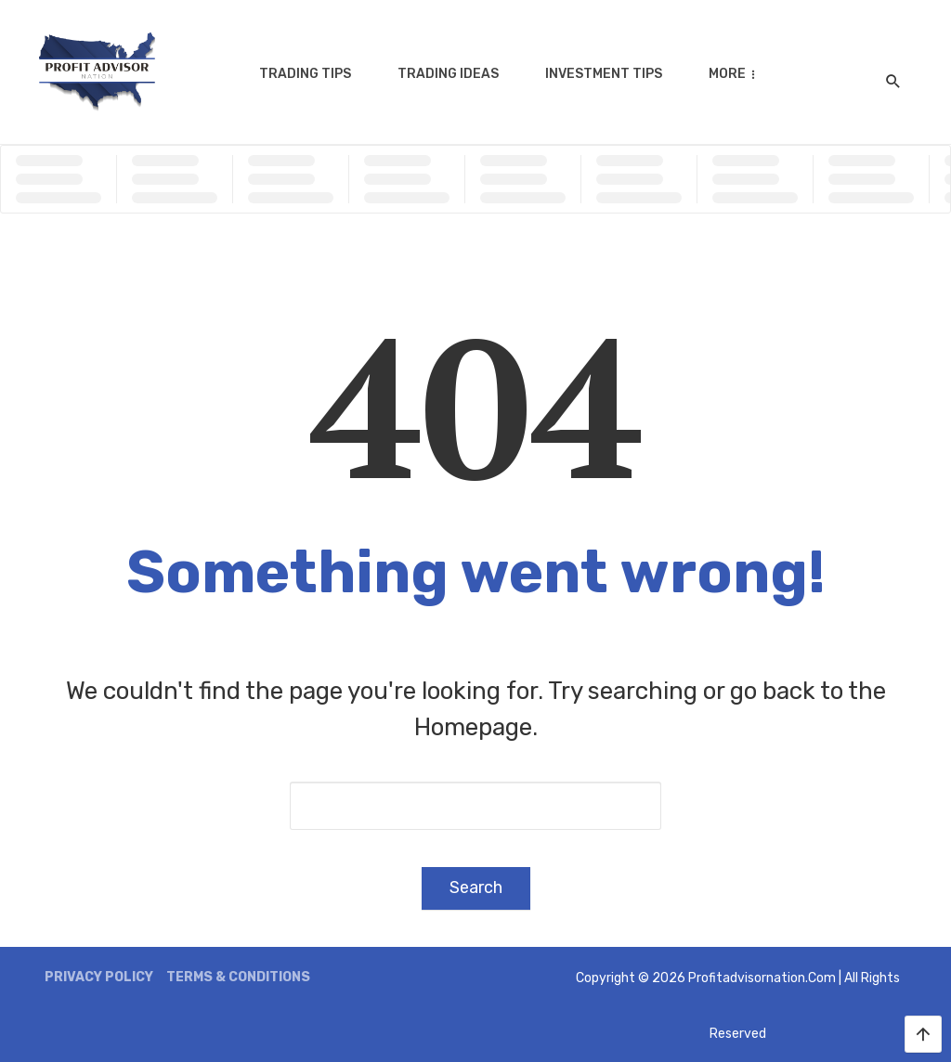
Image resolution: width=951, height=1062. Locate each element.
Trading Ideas (448, 74)
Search (475, 887)
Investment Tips (603, 74)
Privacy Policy (99, 977)
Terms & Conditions (238, 977)
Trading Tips (305, 74)
